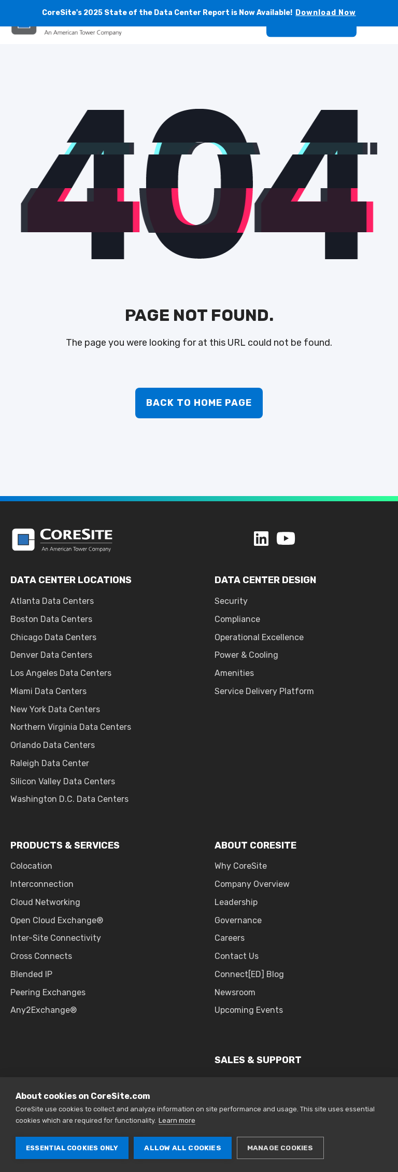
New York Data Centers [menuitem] (55, 709)
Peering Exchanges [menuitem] (48, 992)
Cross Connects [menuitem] (41, 956)
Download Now (325, 12)
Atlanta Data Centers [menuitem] (52, 601)
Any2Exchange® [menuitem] (43, 1010)
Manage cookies (280, 1147)
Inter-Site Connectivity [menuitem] (55, 938)
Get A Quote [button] (311, 48)
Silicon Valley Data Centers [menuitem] (62, 781)
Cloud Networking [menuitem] (45, 902)
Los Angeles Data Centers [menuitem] (60, 673)
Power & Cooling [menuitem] (246, 655)
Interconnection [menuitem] (42, 884)
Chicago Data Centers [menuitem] (53, 637)
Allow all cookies (182, 1147)
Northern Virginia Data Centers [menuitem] (70, 727)
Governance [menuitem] (238, 920)
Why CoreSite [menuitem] (241, 866)
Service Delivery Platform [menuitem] (264, 691)
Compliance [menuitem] (237, 619)
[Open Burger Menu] (382, 49)
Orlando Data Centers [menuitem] (52, 745)
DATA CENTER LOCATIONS (71, 580)
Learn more (177, 1120)
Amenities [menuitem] (234, 673)
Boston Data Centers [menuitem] (51, 619)
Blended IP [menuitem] (31, 974)
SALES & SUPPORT (258, 1060)
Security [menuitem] (231, 601)
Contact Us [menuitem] (237, 956)
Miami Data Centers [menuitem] (48, 691)
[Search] (245, 48)
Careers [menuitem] (230, 938)
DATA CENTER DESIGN (265, 580)
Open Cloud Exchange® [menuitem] (56, 920)
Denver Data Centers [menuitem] (51, 655)
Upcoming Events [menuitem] (249, 1010)
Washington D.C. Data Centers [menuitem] (69, 799)
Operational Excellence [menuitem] (259, 637)
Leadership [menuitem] (236, 902)
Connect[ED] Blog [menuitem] (249, 974)
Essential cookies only (72, 1148)
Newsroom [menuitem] (235, 992)
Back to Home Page (199, 402)
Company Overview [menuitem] (252, 884)
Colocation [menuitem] (31, 866)
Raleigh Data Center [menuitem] (49, 763)
